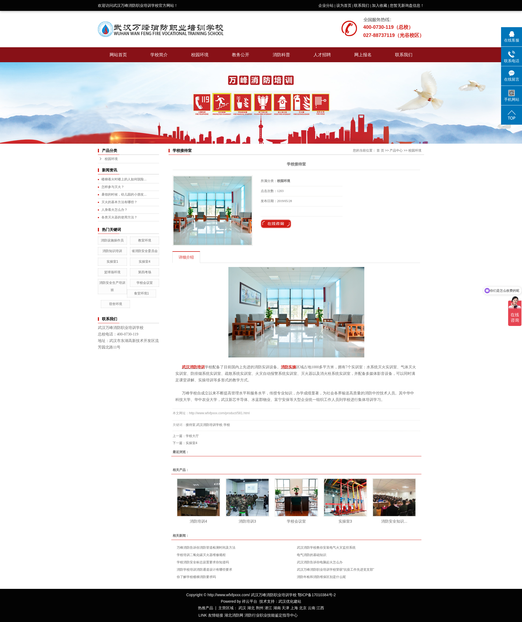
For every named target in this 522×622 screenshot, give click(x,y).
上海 (294, 608)
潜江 (268, 608)
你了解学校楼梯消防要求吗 (196, 577)
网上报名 (363, 54)
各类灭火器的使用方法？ (119, 217)
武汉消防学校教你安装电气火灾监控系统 (326, 547)
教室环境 (144, 240)
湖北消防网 (233, 615)
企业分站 (326, 5)
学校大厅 (192, 436)
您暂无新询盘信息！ (407, 5)
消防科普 (281, 54)
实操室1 (112, 261)
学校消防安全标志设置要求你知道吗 (203, 562)
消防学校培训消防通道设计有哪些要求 (204, 569)
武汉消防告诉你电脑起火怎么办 (320, 562)
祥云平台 (249, 601)
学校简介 (159, 54)
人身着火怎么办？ (114, 210)
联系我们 (361, 5)
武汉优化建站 (289, 601)
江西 (320, 608)
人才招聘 (322, 54)
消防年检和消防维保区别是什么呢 (321, 577)
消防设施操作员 (112, 240)
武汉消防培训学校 (209, 425)
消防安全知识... (394, 521)
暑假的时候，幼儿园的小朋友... (124, 194)
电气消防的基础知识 (311, 555)
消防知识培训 (112, 251)
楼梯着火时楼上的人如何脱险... (124, 179)
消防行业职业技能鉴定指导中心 (271, 615)
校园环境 (200, 54)
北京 (303, 608)
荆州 (259, 608)
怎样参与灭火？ (112, 187)
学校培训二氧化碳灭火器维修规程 (201, 555)
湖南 (277, 608)
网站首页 (118, 54)
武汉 (242, 608)
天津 (285, 608)
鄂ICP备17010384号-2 (317, 595)
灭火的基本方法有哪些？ (119, 202)
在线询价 (276, 223)
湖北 (251, 608)
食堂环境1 (141, 293)
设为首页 (344, 5)
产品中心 (396, 150)
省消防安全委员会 (145, 251)
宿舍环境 (115, 304)
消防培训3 (247, 521)
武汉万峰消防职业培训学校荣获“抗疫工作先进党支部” (335, 569)
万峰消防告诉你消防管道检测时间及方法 (206, 547)
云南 (311, 608)
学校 (226, 425)
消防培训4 (198, 521)
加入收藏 (379, 5)
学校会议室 (144, 283)
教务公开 (240, 54)
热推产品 (205, 608)
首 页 (380, 150)
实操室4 (144, 261)
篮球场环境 (112, 272)
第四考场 (144, 272)
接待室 (190, 425)
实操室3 (345, 521)
